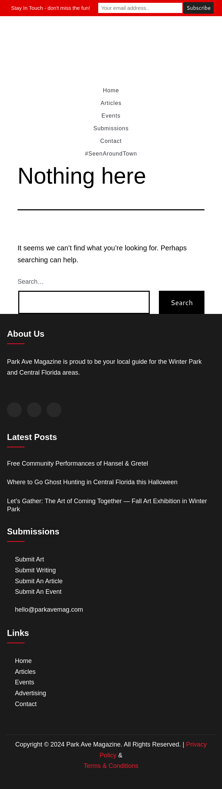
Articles (111, 103)
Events (110, 116)
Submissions (111, 128)
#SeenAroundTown (111, 154)
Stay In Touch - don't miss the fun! (50, 8)
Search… (31, 281)
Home (111, 90)
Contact (111, 141)
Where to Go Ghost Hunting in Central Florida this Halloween (92, 482)
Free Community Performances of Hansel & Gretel (77, 463)
